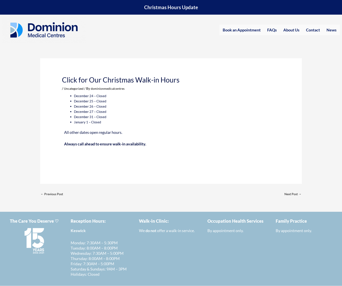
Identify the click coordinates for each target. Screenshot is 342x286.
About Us (291, 30)
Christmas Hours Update (171, 7)
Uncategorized (74, 88)
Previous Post (52, 194)
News (332, 30)
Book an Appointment (242, 30)
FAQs (272, 30)
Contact (313, 30)
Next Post (292, 194)
